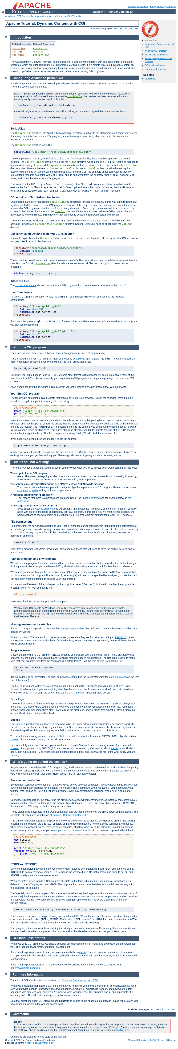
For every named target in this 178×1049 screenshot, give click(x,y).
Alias (72, 162)
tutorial (26, 285)
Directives (143, 6)
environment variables (73, 628)
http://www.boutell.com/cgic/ (25, 968)
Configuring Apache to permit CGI (38, 78)
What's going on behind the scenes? (40, 761)
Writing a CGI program (156, 50)
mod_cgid (18, 55)
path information (118, 677)
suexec (19, 724)
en (115, 28)
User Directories (21, 292)
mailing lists (122, 1030)
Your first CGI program (25, 393)
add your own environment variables (72, 830)
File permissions (21, 521)
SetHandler (57, 224)
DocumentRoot (130, 165)
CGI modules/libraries (155, 65)
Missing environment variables (30, 624)
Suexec (15, 719)
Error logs (17, 699)
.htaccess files (19, 281)
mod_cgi (17, 51)
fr (126, 28)
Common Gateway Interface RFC (70, 815)
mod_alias (18, 48)
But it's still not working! (156, 54)
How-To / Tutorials (72, 16)
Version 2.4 (54, 16)
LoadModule (74, 96)
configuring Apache (27, 490)
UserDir (60, 211)
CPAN (82, 952)
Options (38, 51)
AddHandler (40, 48)
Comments (150, 78)
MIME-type (84, 358)
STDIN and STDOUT (23, 864)
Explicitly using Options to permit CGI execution (42, 233)
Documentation (38, 16)
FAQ (152, 6)
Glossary (160, 6)
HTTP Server (22, 16)
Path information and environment (33, 558)
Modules (132, 6)
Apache (9, 16)
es (121, 28)
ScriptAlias (41, 55)
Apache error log (91, 498)
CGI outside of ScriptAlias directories (35, 197)
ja (130, 28)
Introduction (150, 40)
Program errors (20, 650)
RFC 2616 (120, 637)
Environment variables (25, 780)
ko (136, 28)
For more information (155, 69)
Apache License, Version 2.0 (39, 1043)
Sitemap (171, 6)
